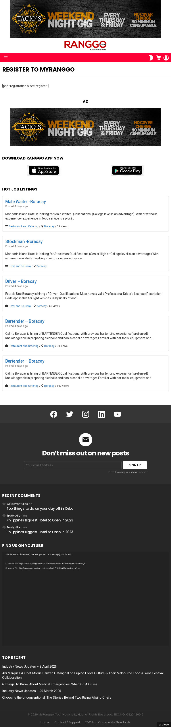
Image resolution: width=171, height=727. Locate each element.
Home (44, 722)
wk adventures (17, 504)
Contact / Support (67, 722)
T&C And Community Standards (108, 722)
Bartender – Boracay (24, 321)
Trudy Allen (14, 515)
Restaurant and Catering (23, 226)
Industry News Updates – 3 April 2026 (29, 667)
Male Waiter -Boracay (25, 201)
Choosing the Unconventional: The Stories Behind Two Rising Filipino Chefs (56, 698)
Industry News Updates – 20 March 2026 (31, 691)
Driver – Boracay (21, 281)
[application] (85, 599)
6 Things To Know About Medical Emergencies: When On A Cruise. (50, 684)
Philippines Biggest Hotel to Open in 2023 (40, 520)
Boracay (49, 226)
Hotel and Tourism (20, 266)
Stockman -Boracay (24, 241)
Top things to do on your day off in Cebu (40, 508)
